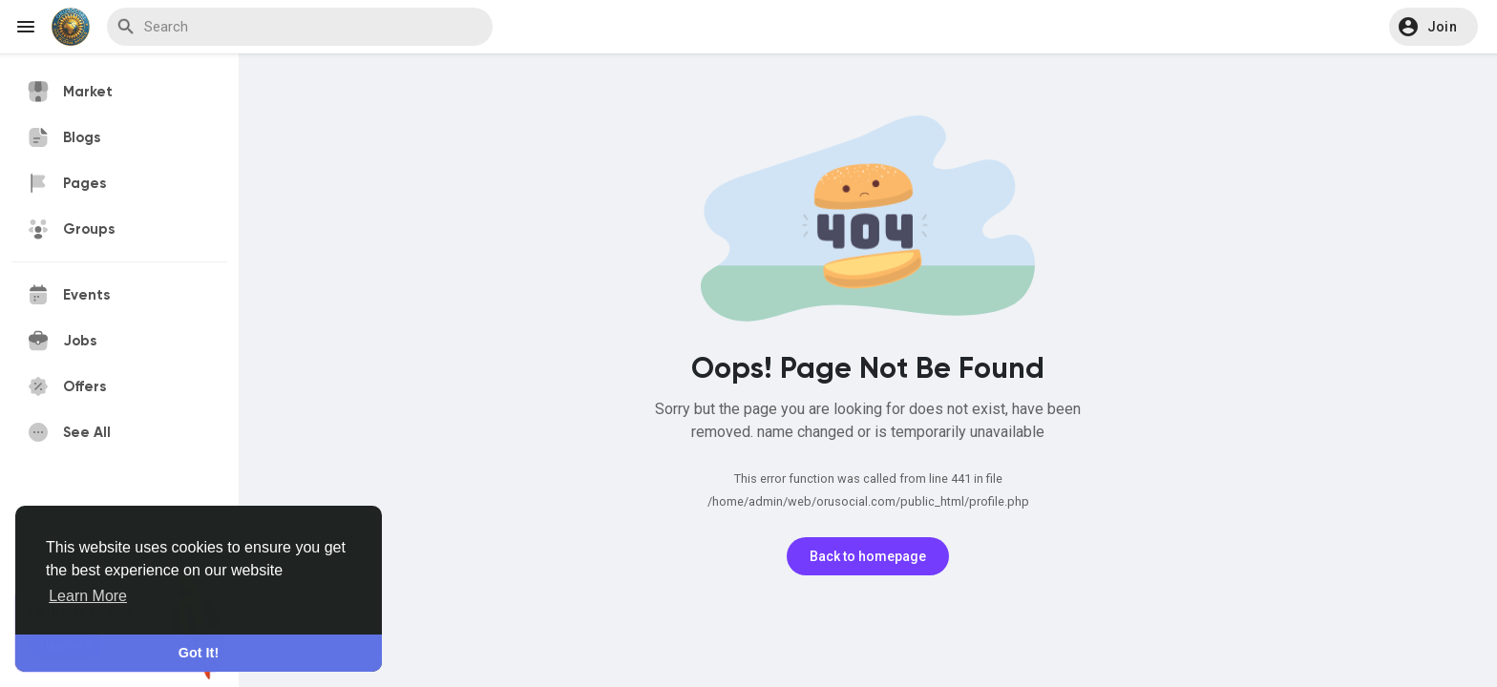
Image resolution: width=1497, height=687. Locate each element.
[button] (1433, 27)
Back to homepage (868, 556)
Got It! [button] (199, 652)
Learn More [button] (88, 596)
